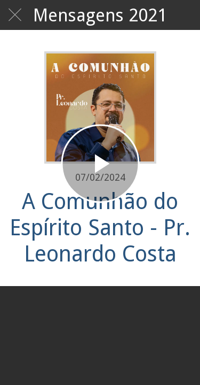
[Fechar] (15, 15)
